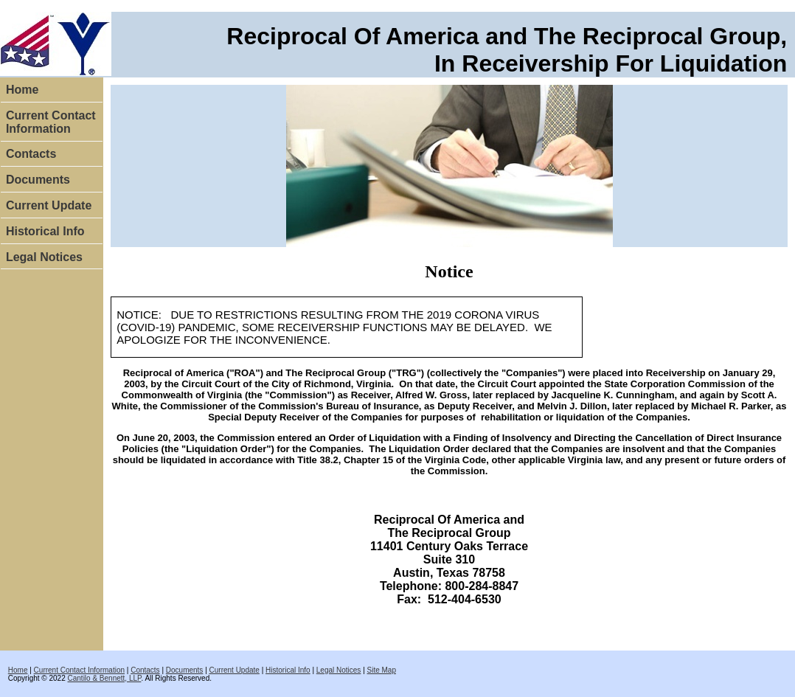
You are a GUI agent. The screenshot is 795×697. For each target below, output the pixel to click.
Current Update (48, 205)
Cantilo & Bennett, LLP (105, 678)
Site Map (381, 670)
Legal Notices (44, 257)
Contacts (31, 154)
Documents (38, 179)
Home (22, 89)
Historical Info (45, 231)
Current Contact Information (51, 122)
